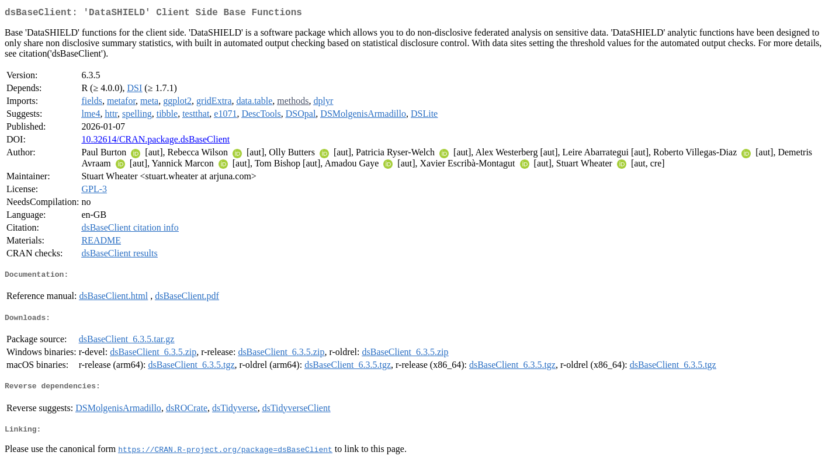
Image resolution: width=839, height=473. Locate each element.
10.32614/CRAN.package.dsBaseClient (155, 142)
